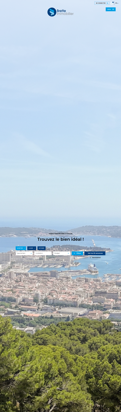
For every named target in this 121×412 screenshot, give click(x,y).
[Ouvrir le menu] (111, 9)
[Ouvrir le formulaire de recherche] (77, 253)
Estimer (41, 248)
